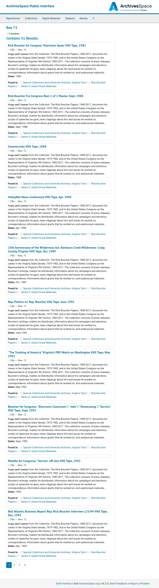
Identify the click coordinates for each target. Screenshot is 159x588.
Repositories (13, 18)
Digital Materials (51, 18)
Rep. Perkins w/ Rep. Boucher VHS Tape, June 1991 (41, 302)
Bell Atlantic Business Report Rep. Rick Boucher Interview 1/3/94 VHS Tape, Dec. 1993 (57, 513)
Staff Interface (64, 583)
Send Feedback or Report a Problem (130, 583)
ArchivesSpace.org (89, 583)
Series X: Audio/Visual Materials (38, 86)
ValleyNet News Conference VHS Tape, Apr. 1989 (39, 197)
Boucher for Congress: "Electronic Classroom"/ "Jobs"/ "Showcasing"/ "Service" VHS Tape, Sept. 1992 (59, 408)
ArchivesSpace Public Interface (30, 6)
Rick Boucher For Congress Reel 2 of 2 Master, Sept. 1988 (45, 96)
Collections (31, 18)
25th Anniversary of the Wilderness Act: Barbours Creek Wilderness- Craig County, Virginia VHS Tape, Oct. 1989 (56, 249)
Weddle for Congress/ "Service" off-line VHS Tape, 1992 (44, 461)
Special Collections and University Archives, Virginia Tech (54, 82)
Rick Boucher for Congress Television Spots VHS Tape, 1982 (47, 45)
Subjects (70, 18)
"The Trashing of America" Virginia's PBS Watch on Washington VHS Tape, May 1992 (59, 354)
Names (84, 18)
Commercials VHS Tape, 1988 (27, 146)
